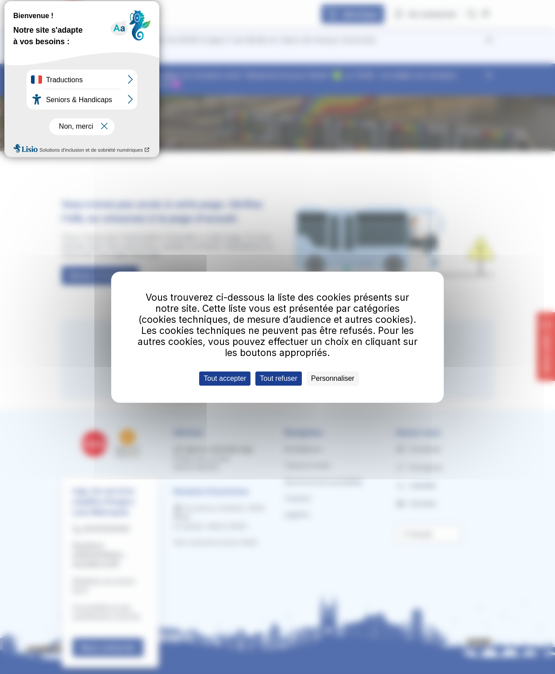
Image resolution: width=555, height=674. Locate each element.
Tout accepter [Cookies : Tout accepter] (225, 378)
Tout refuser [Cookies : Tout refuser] (278, 378)
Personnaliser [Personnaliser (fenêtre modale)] (333, 378)
